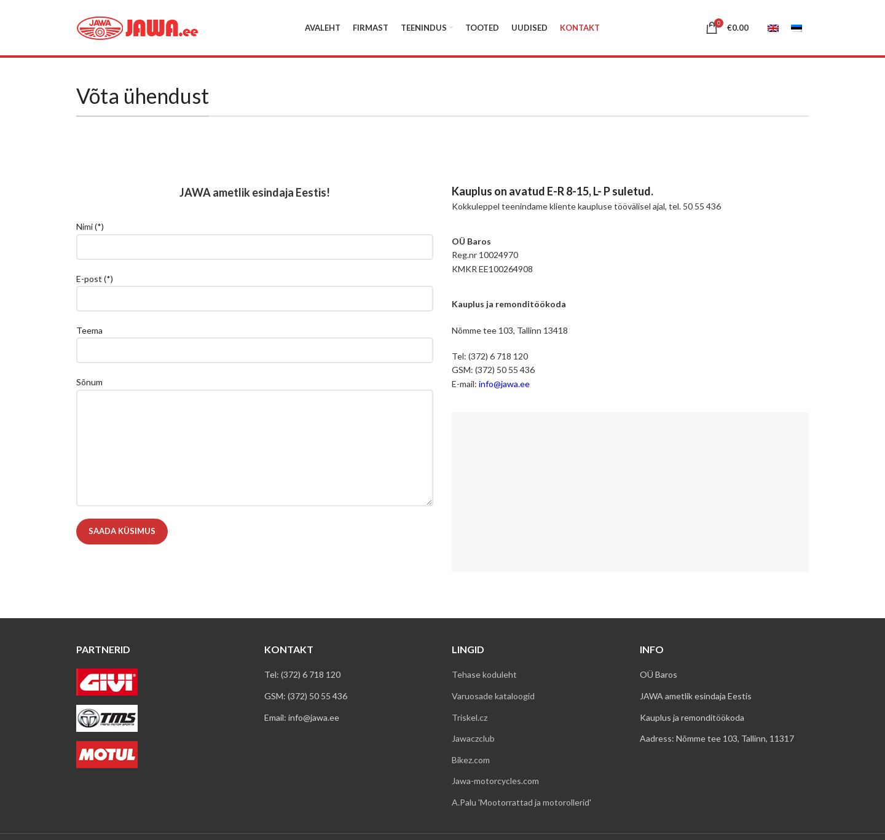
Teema (254, 340)
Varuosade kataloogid (493, 696)
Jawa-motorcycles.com (495, 780)
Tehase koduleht (484, 674)
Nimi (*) (254, 236)
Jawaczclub (473, 738)
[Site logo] (137, 27)
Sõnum (254, 414)
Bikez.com (471, 760)
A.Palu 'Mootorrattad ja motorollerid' (521, 802)
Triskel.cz (469, 717)
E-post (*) (254, 288)
